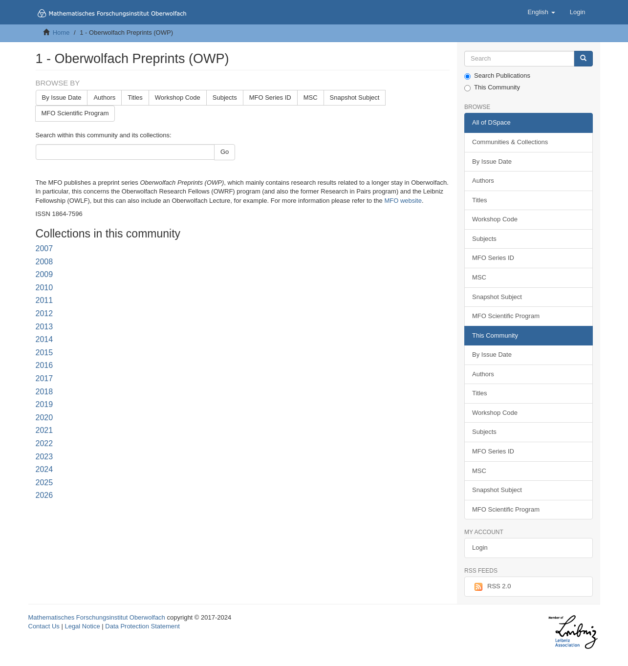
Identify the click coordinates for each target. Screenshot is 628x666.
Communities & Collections (510, 142)
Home (61, 32)
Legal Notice (82, 626)
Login (480, 547)
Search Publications (497, 76)
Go (224, 151)
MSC (310, 97)
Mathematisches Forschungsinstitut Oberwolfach (96, 617)
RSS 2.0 (491, 586)
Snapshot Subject (355, 97)
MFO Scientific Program (75, 113)
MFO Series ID (270, 97)
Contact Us (44, 626)
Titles (135, 97)
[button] (541, 12)
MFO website (403, 200)
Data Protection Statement (142, 626)
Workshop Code (177, 97)
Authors (104, 97)
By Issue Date (62, 97)
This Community (492, 87)
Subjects (225, 97)
